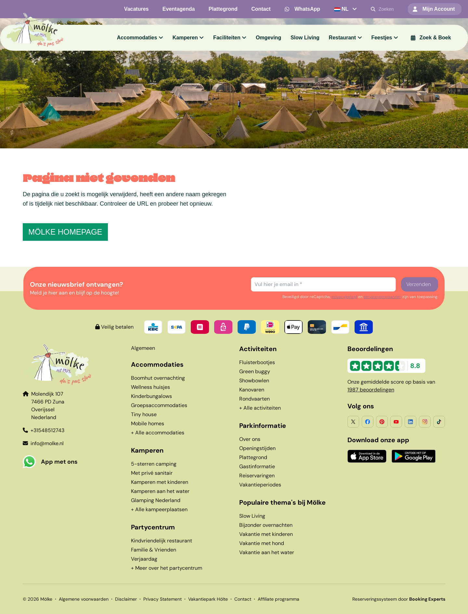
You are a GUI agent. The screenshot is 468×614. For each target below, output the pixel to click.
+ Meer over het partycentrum (166, 568)
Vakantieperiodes (260, 484)
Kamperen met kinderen (159, 482)
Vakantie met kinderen (266, 534)
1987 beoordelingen (370, 389)
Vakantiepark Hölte (208, 599)
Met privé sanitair (152, 473)
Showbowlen (254, 380)
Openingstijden (257, 448)
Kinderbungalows (151, 396)
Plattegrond (253, 457)
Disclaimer (126, 599)
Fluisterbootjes (257, 362)
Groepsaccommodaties (159, 405)
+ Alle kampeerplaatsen (159, 509)
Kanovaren (251, 389)
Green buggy (254, 371)
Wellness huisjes (150, 387)
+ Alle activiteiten (260, 407)
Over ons (249, 439)
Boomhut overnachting (158, 378)
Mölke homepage (65, 231)
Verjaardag (144, 558)
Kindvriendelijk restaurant (161, 540)
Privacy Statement (162, 599)
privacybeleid (344, 296)
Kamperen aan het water (160, 491)
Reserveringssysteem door (398, 599)
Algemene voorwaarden (84, 599)
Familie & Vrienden (153, 549)
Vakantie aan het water (266, 552)
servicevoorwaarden (382, 296)
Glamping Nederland (155, 500)
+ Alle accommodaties (157, 432)
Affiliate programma (278, 599)
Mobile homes (147, 423)
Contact (242, 599)
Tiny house (144, 414)
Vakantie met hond (261, 543)
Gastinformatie (257, 466)
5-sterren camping (153, 463)
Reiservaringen (257, 475)
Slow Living (252, 515)
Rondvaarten (254, 398)
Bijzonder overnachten (265, 525)
